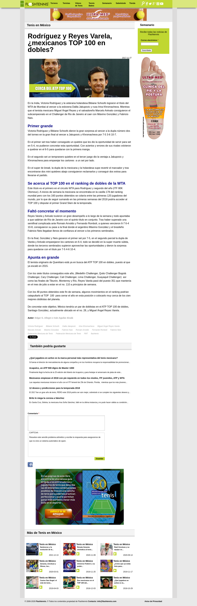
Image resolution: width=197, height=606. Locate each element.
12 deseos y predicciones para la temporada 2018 (54, 388)
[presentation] (52, 449)
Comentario (33, 413)
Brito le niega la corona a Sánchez (46, 398)
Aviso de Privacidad (153, 601)
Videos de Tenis (78, 4)
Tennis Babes (91, 4)
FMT (86, 334)
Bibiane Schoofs (52, 326)
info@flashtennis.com (106, 601)
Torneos (54, 3)
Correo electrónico (150, 40)
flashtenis (95, 334)
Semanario (107, 3)
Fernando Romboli (99, 330)
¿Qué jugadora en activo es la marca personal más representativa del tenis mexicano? (73, 358)
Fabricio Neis (115, 330)
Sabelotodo (121, 3)
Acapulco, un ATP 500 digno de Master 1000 (51, 368)
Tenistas (66, 3)
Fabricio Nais (67, 330)
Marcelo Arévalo (34, 330)
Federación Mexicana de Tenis (40, 334)
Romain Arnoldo (82, 330)
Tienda (132, 3)
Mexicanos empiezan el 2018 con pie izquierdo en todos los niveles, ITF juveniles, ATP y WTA (77, 378)
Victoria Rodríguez (35, 326)
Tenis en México (47, 544)
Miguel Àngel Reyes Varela (108, 326)
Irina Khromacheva (86, 326)
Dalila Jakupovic (69, 326)
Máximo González (51, 330)
